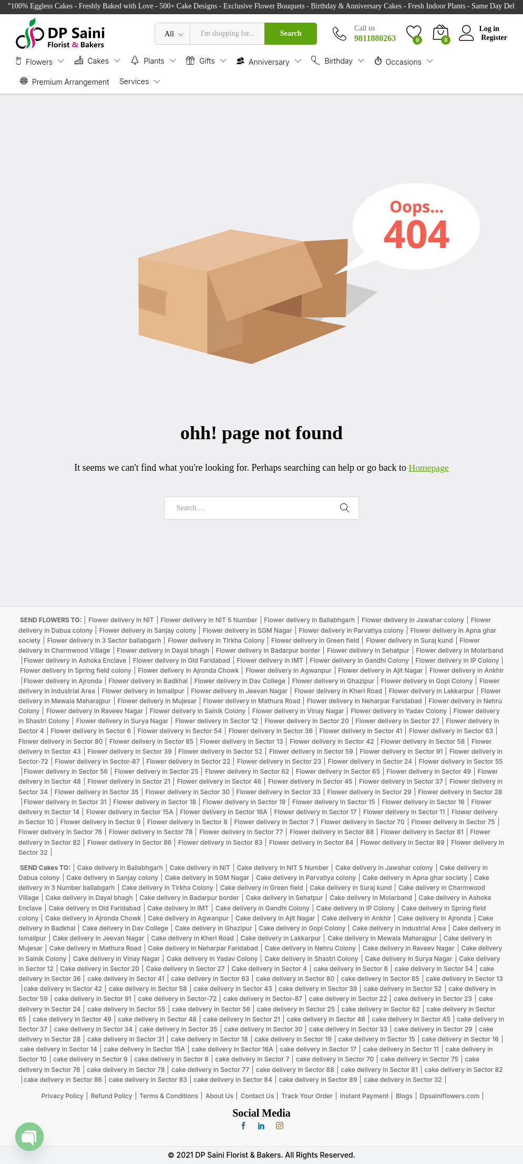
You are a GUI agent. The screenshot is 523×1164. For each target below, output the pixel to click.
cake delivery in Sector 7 (253, 1059)
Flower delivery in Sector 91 (401, 751)
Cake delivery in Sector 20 (99, 969)
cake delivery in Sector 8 (171, 1059)
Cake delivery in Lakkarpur (281, 938)
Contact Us (257, 1096)
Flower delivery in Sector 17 (315, 812)
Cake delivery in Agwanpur (188, 918)
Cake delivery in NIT (200, 868)
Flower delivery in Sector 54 (180, 731)
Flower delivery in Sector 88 (332, 832)
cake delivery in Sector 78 (126, 1070)
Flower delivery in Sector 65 (338, 771)
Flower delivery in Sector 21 (128, 781)
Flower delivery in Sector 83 (220, 842)
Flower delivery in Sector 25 (157, 771)
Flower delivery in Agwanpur (288, 670)
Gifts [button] (200, 60)
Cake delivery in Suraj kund (351, 888)
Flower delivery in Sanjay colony (147, 630)
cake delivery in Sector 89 (318, 1080)
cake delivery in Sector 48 (157, 1019)
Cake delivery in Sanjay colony (112, 878)
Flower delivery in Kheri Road (338, 691)
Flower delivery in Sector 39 (129, 751)
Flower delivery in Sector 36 (271, 731)
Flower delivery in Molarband (459, 650)
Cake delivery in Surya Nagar (408, 959)
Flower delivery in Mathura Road (252, 701)
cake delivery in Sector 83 (148, 1080)
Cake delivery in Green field (261, 888)
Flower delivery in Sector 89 (402, 842)
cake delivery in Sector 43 (232, 989)
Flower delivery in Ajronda (63, 681)
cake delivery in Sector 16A (232, 1049)
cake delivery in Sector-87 (262, 999)
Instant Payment (364, 1096)
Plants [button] (147, 60)
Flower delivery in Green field (315, 640)
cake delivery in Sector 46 (326, 1019)
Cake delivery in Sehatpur (284, 898)
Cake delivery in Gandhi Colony (263, 908)
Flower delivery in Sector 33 (279, 792)
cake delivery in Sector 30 (263, 1029)
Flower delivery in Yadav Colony (399, 711)
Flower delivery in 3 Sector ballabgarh (104, 640)
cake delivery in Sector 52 (403, 989)
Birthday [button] (332, 60)
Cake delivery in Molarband (371, 898)
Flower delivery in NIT (121, 620)
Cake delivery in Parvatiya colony (306, 878)
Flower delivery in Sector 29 (369, 792)
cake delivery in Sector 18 (209, 1039)
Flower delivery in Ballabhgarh (309, 620)
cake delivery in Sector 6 (351, 969)
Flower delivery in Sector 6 (90, 731)
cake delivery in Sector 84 (232, 1080)
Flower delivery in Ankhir (466, 670)
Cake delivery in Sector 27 (185, 969)
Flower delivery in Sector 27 (397, 721)
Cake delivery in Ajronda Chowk (93, 918)
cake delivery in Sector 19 (292, 1039)
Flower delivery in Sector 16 (423, 802)
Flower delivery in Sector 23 (279, 761)
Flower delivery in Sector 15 (333, 802)
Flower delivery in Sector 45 (310, 781)
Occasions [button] (398, 61)
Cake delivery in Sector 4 (269, 969)
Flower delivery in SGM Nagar (247, 630)
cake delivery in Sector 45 (411, 1019)
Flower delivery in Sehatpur (368, 650)
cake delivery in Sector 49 (72, 1019)
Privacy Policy (63, 1096)
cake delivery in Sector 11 (401, 1049)
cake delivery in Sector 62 (381, 1009)
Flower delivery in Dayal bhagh (163, 650)
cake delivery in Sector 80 (295, 979)
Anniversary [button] (263, 61)
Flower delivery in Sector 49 (429, 771)
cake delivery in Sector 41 (125, 979)
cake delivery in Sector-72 (177, 999)
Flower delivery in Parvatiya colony (351, 630)
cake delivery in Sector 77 (210, 1070)
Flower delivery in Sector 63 (451, 731)
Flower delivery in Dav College (239, 681)
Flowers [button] (34, 61)
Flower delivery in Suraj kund (409, 640)
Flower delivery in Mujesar (157, 701)
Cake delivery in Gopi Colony (302, 928)
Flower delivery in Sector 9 (100, 822)
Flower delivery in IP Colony (457, 660)
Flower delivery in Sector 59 (311, 751)
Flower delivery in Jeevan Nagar (239, 691)
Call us (364, 28)
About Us (219, 1096)
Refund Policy (111, 1096)
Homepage (428, 467)
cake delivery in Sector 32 (403, 1080)
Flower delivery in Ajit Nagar (380, 670)
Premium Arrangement (64, 81)
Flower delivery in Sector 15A (129, 812)
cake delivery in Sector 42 (63, 989)
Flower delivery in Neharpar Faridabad (364, 701)
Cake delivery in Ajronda (434, 918)
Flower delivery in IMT (270, 660)
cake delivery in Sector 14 (58, 1049)
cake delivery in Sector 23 (433, 999)
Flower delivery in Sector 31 (65, 802)
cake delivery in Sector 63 (210, 979)
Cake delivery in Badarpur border (189, 898)
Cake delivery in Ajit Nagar (275, 918)
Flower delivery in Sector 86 (129, 842)
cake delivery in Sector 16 (460, 1039)
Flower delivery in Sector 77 (241, 832)
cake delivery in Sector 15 (376, 1039)
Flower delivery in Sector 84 (311, 842)
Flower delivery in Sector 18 (154, 802)
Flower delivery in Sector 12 (216, 721)
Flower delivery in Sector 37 (401, 781)
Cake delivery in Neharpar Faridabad (203, 948)
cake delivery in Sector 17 (318, 1049)
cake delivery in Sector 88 (295, 1070)
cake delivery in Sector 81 (379, 1070)
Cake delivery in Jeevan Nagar (99, 938)
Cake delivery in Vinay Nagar (116, 959)
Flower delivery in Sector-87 (97, 761)
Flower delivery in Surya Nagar (122, 721)
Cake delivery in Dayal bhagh (89, 898)
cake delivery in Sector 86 (63, 1080)
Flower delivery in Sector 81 (422, 832)
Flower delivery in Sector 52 (220, 751)
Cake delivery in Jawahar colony (384, 868)
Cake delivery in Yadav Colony (212, 959)
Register (494, 38)
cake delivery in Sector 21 (241, 1019)
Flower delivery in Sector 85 (151, 741)
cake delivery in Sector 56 (211, 1009)
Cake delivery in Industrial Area (399, 928)
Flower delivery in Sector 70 (363, 822)
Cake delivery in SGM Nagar (207, 878)
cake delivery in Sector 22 (348, 999)
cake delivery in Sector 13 (464, 979)
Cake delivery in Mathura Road (95, 948)
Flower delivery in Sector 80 (60, 741)
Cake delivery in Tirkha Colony (167, 888)
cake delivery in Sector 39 (318, 989)
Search (291, 33)
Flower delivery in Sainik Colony (197, 711)
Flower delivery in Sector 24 (370, 761)
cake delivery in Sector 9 (90, 1059)
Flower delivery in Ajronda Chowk (188, 670)
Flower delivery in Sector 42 (332, 741)
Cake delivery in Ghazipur (213, 928)
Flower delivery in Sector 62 (247, 771)
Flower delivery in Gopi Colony (427, 681)
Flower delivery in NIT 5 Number (208, 620)
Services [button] (134, 81)
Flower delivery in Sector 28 (460, 792)
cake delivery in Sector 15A (144, 1049)
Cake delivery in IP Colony (355, 908)
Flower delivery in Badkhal (148, 681)
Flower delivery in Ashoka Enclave (75, 660)
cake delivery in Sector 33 (348, 1029)
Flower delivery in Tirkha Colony (216, 640)
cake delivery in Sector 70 (335, 1059)
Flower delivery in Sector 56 (66, 771)
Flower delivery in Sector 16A (224, 812)
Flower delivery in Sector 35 (97, 792)
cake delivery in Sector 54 (434, 969)
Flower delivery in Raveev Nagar (94, 711)
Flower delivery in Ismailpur (143, 691)
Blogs (404, 1096)
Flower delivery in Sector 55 (461, 761)
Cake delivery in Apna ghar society (415, 878)
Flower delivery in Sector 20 (306, 721)
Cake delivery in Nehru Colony (310, 948)
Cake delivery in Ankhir (356, 918)
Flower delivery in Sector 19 (244, 802)
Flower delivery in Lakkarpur (431, 691)
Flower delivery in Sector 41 (361, 731)
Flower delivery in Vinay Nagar (298, 711)
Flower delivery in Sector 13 (241, 741)
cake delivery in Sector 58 (148, 989)
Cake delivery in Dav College (125, 928)
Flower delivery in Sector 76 (60, 832)
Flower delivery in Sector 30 (187, 792)
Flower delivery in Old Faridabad (181, 660)
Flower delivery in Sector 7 (274, 822)
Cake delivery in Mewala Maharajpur (382, 938)
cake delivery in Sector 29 (433, 1029)
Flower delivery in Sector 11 (404, 812)
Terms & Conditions (168, 1096)
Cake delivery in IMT (178, 908)
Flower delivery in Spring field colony (75, 670)
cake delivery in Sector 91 (92, 999)
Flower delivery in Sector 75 (453, 822)
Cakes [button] (92, 60)
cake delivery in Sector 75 (419, 1059)
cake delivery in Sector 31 (125, 1039)
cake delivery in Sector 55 (126, 1009)
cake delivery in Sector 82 (464, 1070)
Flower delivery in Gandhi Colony (359, 660)
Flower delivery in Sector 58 (423, 741)
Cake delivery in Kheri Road (192, 938)
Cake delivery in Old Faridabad (94, 908)
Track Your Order (307, 1096)
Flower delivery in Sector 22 (188, 761)
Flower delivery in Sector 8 (187, 822)
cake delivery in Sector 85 (380, 979)
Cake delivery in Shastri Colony (311, 959)
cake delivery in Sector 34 (93, 1029)
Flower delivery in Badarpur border (268, 650)
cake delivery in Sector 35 (178, 1029)
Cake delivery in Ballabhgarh (120, 868)
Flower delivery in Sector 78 (150, 832)
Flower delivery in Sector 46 (219, 781)
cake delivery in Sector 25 (296, 1009)
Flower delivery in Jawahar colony (413, 620)
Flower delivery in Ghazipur (333, 681)
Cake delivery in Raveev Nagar (409, 948)
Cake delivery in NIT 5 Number (283, 868)
